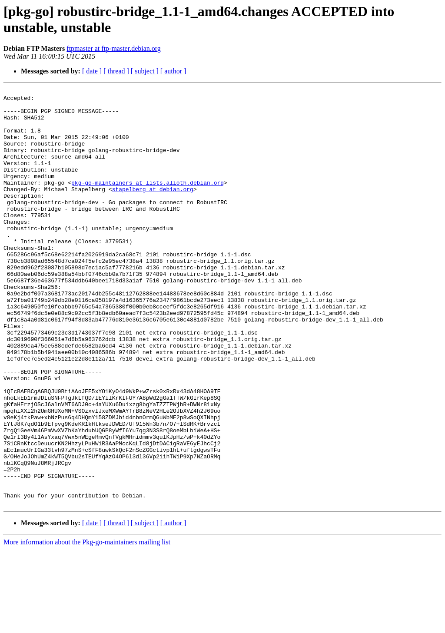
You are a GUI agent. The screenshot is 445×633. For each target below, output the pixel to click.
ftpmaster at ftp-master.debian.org (113, 48)
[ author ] (173, 71)
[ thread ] (116, 71)
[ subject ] (145, 71)
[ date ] (92, 71)
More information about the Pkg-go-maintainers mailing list (86, 625)
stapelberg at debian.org (152, 210)
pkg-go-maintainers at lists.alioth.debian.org (147, 202)
